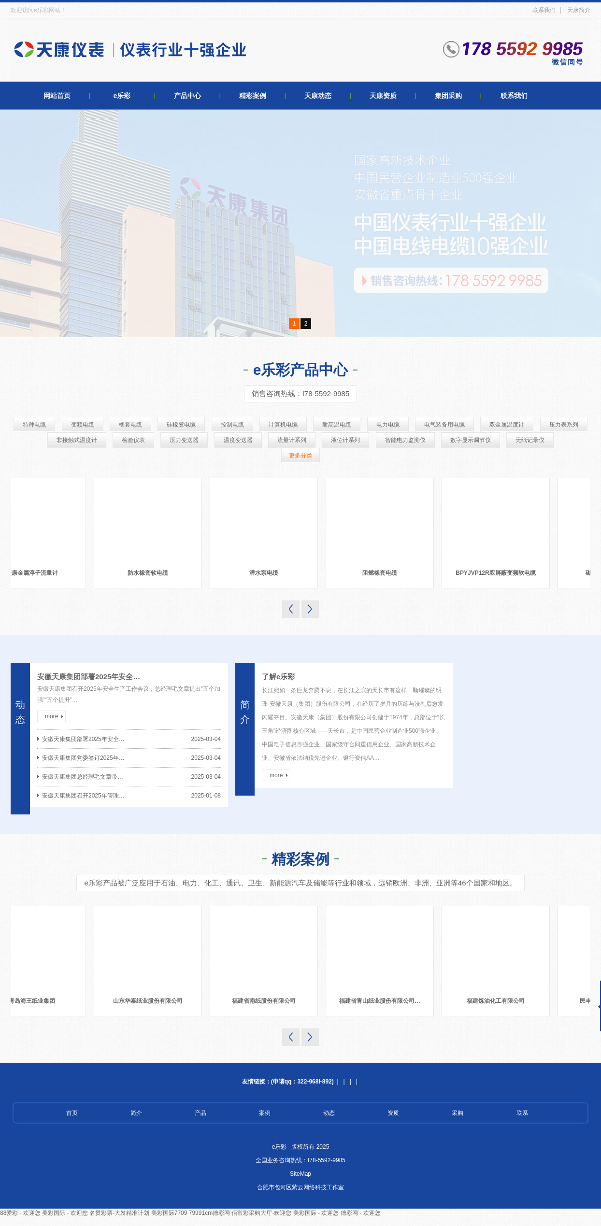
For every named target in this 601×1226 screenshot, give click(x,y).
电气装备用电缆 (444, 424)
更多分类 (300, 455)
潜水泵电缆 (267, 573)
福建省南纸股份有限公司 (268, 1001)
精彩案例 (252, 96)
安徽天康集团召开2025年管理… (83, 795)
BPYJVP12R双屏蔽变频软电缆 (499, 573)
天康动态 (317, 96)
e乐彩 (122, 96)
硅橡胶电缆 (181, 424)
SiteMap (300, 1173)
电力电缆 (388, 424)
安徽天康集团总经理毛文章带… (82, 776)
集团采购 (448, 96)
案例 (265, 1113)
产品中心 (187, 96)
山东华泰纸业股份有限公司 (152, 1001)
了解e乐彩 (278, 676)
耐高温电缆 (336, 424)
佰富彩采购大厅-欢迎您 (261, 1213)
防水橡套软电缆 (151, 573)
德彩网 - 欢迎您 (361, 1213)
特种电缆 (34, 424)
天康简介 (578, 10)
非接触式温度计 (77, 440)
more (51, 716)
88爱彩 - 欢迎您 (20, 1213)
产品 (200, 1113)
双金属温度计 (506, 424)
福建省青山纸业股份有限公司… (384, 1001)
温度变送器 (238, 440)
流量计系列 (291, 440)
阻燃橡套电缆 (383, 573)
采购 (457, 1113)
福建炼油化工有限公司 (500, 1001)
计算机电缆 (283, 424)
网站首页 (57, 96)
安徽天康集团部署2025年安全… (88, 676)
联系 (522, 1113)
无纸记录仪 (529, 440)
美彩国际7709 (169, 1213)
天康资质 (383, 96)
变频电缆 (82, 424)
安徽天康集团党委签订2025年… (83, 758)
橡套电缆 (130, 424)
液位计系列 (345, 440)
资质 (393, 1113)
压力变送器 (184, 440)
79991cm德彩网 (209, 1213)
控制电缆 (232, 424)
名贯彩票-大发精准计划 (119, 1213)
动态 (329, 1113)
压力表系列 (563, 424)
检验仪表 (133, 440)
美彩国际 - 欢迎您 (65, 1213)
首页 (72, 1113)
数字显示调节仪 (470, 440)
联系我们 (544, 10)
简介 (136, 1113)
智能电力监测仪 (405, 440)
